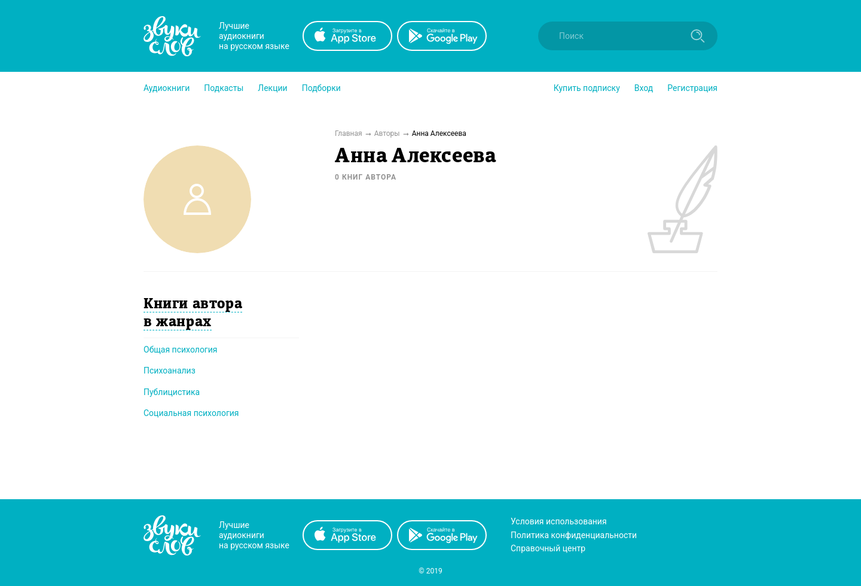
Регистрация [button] (692, 88)
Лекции (272, 88)
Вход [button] (643, 88)
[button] (167, 88)
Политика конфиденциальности (574, 535)
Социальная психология (191, 413)
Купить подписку (587, 88)
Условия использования (559, 521)
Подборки (321, 88)
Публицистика (172, 392)
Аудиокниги (167, 88)
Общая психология (181, 349)
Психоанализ (170, 370)
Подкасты (223, 88)
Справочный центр (548, 548)
